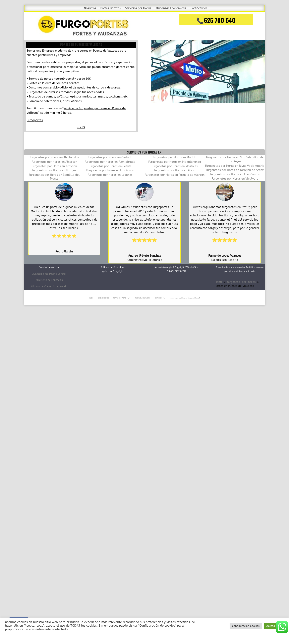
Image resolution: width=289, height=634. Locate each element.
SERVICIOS (158, 298)
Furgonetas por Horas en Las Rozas (110, 170)
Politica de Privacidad (113, 267)
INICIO (91, 298)
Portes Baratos (110, 8)
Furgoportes (35, 120)
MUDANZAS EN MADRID (143, 298)
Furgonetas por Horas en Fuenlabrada (109, 162)
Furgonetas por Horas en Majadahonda (174, 162)
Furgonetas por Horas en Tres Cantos (235, 174)
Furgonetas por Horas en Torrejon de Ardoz (235, 170)
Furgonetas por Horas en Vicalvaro (235, 178)
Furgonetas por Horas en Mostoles (175, 166)
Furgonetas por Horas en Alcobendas (54, 157)
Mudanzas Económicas (171, 8)
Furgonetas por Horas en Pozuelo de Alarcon (175, 175)
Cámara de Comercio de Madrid (49, 286)
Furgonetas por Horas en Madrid (174, 157)
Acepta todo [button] (274, 625)
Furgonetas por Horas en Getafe (110, 166)
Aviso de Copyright (112, 271)
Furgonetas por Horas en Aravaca (54, 166)
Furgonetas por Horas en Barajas (54, 170)
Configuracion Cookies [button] (245, 625)
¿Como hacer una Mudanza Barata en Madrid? (185, 298)
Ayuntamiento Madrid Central (49, 273)
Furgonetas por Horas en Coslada (110, 157)
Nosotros (90, 8)
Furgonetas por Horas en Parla (174, 170)
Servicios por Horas (138, 8)
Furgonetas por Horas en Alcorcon (54, 162)
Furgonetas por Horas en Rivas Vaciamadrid (235, 166)
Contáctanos (198, 8)
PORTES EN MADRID (119, 298)
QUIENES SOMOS (103, 298)
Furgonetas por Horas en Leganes (110, 175)
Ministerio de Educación (49, 280)
